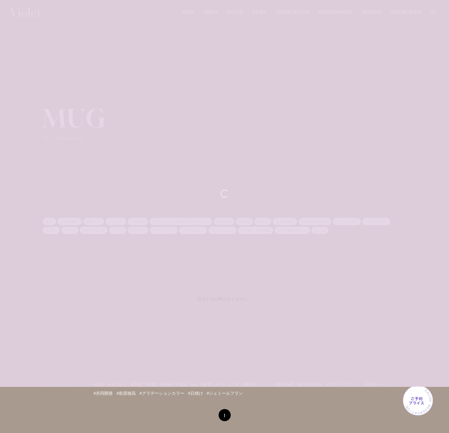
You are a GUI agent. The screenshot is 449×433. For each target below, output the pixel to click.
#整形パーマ (376, 384)
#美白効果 (283, 384)
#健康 (206, 384)
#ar (194, 384)
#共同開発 (103, 393)
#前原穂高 (126, 393)
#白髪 (99, 384)
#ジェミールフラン (225, 393)
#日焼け (195, 393)
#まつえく (117, 384)
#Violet (166, 384)
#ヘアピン (351, 384)
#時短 (181, 384)
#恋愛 (151, 384)
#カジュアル (227, 384)
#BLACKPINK (310, 384)
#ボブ (332, 384)
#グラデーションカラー (161, 393)
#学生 (136, 384)
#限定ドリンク (256, 384)
